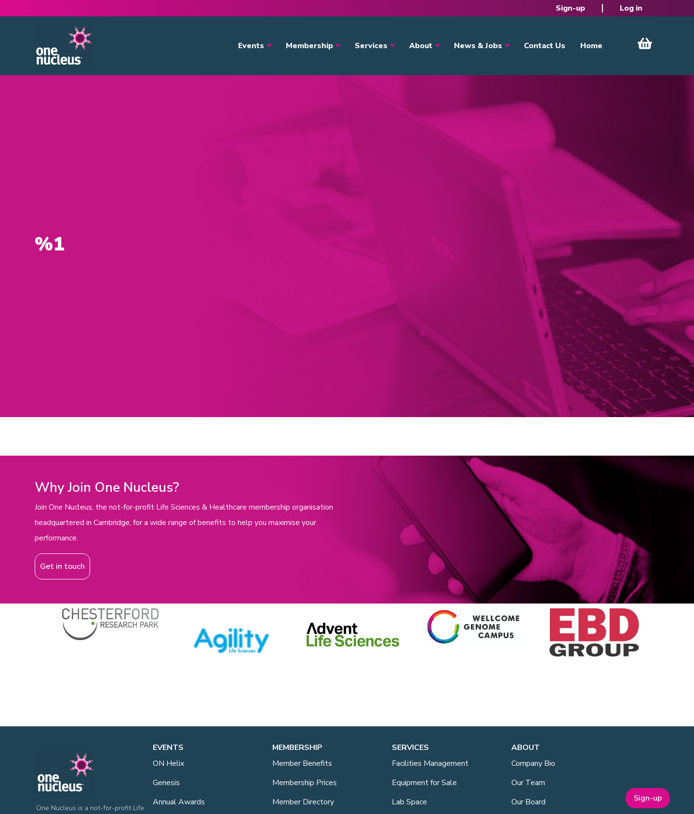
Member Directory (303, 802)
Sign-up (570, 8)
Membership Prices (304, 782)
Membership (309, 45)
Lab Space (409, 802)
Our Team (528, 782)
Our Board (528, 802)
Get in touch (62, 566)
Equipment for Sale (424, 782)
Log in (631, 8)
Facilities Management (430, 763)
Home (591, 45)
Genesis (166, 782)
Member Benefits (302, 763)
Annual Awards (179, 802)
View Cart (645, 43)
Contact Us (544, 45)
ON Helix (168, 763)
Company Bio (533, 763)
